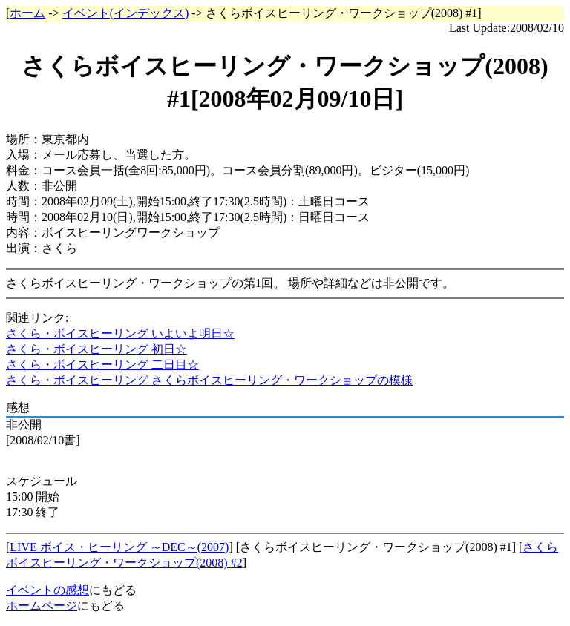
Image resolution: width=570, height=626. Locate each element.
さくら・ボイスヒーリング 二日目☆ (102, 364)
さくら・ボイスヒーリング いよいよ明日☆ (120, 333)
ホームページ (41, 605)
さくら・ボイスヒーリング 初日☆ (96, 349)
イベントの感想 (47, 590)
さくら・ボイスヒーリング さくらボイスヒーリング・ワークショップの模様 (209, 380)
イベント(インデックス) (125, 13)
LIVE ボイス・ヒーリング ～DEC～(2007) (119, 547)
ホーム (27, 13)
